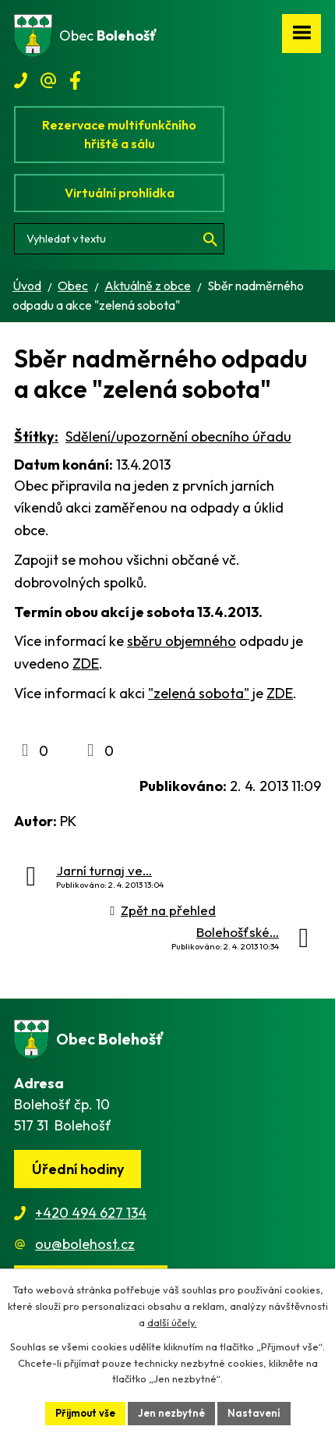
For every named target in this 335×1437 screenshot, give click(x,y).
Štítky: (36, 436)
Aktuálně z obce (147, 285)
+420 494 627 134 (90, 1213)
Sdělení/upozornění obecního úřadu (178, 436)
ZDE (85, 663)
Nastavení (253, 1413)
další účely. (172, 1322)
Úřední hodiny (78, 1169)
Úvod (26, 285)
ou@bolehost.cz (85, 1244)
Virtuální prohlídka (120, 192)
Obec (73, 285)
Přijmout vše (85, 1413)
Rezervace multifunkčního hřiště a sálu (119, 134)
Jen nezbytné (171, 1413)
